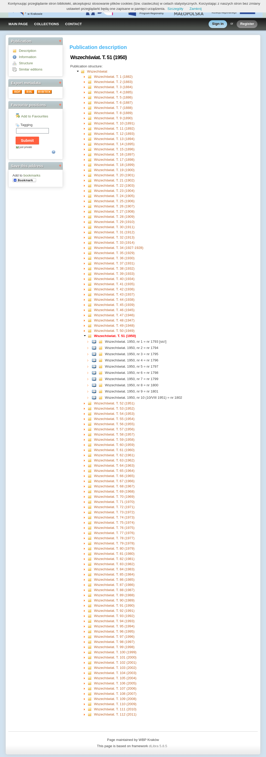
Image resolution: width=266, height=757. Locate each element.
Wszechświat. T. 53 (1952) (114, 408)
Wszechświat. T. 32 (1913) (114, 237)
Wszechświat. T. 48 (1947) (114, 320)
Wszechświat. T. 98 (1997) (114, 642)
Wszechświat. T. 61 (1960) (114, 450)
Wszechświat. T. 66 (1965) (114, 476)
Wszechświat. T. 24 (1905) (114, 196)
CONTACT (73, 24)
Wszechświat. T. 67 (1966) (114, 481)
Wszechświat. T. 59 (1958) (114, 439)
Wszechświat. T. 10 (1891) (114, 123)
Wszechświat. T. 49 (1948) (114, 325)
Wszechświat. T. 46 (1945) (114, 310)
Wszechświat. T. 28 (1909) (114, 217)
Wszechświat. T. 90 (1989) (114, 600)
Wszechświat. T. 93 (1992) (114, 616)
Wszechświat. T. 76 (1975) (114, 528)
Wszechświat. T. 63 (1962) (114, 460)
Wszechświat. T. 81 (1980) (114, 554)
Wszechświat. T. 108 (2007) (115, 694)
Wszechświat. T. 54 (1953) (114, 414)
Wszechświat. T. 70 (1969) (114, 497)
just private (25, 147)
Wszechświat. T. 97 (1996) (114, 637)
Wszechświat (97, 71)
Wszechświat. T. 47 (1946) (114, 315)
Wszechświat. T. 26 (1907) (114, 206)
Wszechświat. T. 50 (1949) (114, 331)
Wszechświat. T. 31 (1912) (114, 232)
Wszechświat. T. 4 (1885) (113, 92)
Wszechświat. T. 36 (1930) (114, 258)
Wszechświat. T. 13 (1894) (114, 139)
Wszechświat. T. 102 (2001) (115, 662)
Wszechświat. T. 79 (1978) (114, 543)
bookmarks (31, 175)
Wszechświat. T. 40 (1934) (114, 279)
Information (27, 57)
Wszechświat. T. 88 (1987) (114, 590)
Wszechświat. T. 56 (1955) (114, 424)
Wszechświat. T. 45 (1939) (114, 305)
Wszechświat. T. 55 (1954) (114, 419)
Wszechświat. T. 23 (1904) (114, 191)
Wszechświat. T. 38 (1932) (114, 268)
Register (247, 24)
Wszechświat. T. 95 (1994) (114, 626)
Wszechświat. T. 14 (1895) (114, 144)
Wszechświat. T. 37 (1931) (114, 263)
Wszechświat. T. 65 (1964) (114, 471)
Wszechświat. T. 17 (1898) (114, 160)
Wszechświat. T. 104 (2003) (115, 673)
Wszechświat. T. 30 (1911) (114, 227)
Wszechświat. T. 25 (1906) (114, 201)
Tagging (26, 125)
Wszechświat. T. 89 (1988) (114, 595)
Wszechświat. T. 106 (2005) (115, 683)
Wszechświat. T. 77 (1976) (114, 533)
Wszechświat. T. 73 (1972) (114, 512)
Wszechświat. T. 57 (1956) (114, 429)
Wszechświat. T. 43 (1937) (114, 294)
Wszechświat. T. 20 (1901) (114, 175)
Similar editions (30, 69)
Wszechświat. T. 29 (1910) (114, 222)
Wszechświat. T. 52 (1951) (114, 403)
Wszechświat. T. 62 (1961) (114, 455)
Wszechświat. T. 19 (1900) (114, 170)
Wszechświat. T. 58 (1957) (114, 434)
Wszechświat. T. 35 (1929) (114, 253)
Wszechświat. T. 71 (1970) (114, 502)
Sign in (218, 24)
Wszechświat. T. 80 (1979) (114, 548)
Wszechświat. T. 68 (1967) (114, 486)
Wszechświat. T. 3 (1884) (113, 87)
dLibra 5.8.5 (158, 746)
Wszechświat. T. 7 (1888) (113, 108)
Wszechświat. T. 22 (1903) (114, 185)
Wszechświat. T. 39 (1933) (114, 274)
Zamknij (195, 9)
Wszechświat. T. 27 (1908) (114, 211)
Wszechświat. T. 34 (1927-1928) (118, 248)
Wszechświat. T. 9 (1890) (113, 118)
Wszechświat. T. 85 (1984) (114, 574)
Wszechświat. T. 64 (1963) (114, 465)
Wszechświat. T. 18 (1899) (114, 165)
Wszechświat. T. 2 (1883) (113, 82)
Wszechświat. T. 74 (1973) (114, 517)
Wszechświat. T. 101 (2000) (115, 657)
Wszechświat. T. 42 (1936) (114, 289)
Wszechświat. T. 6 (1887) (113, 102)
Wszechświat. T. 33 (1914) (114, 242)
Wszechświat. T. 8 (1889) (113, 113)
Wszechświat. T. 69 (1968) (114, 491)
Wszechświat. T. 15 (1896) (114, 149)
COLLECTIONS (46, 24)
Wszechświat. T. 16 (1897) (114, 154)
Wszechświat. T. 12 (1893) (114, 134)
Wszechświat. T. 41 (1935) (114, 284)
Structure (26, 63)
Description (27, 51)
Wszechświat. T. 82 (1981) (114, 559)
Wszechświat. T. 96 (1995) (114, 631)
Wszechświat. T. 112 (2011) (115, 714)
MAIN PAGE (18, 24)
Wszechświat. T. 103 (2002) (115, 668)
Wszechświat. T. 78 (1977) (114, 538)
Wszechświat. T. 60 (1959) (114, 445)
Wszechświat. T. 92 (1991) (114, 611)
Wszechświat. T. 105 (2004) (115, 678)
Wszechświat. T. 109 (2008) (115, 699)
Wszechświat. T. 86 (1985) (114, 579)
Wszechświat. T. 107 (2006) (115, 688)
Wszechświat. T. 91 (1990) (114, 605)
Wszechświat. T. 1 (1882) (113, 77)
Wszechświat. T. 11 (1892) (114, 128)
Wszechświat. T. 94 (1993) (114, 621)
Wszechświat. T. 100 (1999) (115, 652)
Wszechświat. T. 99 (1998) (114, 647)
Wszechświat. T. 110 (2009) (115, 704)
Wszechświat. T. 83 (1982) (114, 564)
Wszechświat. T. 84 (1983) (114, 569)
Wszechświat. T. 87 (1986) (114, 585)
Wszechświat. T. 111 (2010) (115, 709)
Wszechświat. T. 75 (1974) (114, 522)
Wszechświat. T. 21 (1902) (114, 180)
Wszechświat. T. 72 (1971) (114, 507)
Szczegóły (175, 9)
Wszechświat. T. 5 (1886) (113, 97)
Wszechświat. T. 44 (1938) (114, 300)
